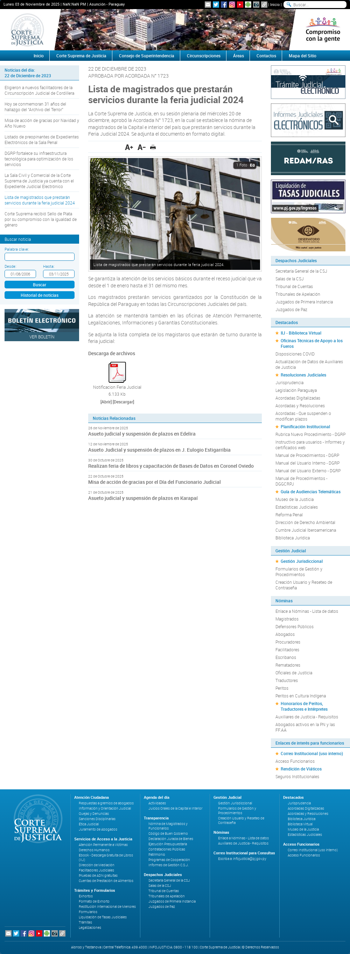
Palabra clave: (17, 249)
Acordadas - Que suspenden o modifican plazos (303, 416)
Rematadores (287, 665)
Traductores (286, 680)
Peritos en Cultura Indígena (300, 695)
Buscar (39, 284)
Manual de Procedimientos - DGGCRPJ (301, 481)
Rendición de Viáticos (301, 769)
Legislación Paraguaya (296, 390)
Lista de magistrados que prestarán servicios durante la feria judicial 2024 (40, 200)
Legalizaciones (90, 927)
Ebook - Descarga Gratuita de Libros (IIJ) (106, 857)
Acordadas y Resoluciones (300, 405)
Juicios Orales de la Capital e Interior (175, 808)
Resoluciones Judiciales (303, 375)
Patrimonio (156, 854)
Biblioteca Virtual (300, 824)
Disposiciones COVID (295, 354)
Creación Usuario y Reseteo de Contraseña (303, 584)
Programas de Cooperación (169, 860)
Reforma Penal (289, 514)
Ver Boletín (42, 336)
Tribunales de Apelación (297, 294)
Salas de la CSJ (289, 278)
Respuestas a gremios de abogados (106, 803)
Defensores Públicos (294, 626)
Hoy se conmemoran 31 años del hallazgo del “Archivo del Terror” (35, 106)
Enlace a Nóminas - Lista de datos (306, 611)
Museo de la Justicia (294, 499)
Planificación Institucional (305, 426)
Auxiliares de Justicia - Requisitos (306, 716)
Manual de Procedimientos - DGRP (307, 455)
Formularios (88, 912)
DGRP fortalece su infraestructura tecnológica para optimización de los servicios (39, 158)
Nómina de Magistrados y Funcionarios (168, 826)
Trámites (85, 922)
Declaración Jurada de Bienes (170, 839)
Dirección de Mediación (96, 865)
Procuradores (287, 642)
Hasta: (48, 266)
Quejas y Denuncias (94, 813)
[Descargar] (123, 401)
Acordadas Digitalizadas (297, 398)
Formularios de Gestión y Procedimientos (298, 571)
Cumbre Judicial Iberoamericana (305, 530)
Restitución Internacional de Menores (107, 906)
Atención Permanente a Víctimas (103, 844)
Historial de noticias (39, 295)
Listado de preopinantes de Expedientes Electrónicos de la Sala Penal (42, 139)
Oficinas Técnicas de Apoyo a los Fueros (312, 343)
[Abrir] (106, 401)
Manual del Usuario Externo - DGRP (308, 470)
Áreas (238, 55)
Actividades (157, 803)
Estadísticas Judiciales (296, 507)
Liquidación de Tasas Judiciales (103, 917)
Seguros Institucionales (297, 776)
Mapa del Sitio (302, 55)
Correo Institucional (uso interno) (312, 753)
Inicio (275, 4)
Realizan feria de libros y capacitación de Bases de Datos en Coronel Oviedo (171, 465)
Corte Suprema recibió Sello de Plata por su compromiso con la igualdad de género (41, 219)
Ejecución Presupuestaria (167, 844)
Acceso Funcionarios (295, 761)
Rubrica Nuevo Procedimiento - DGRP (310, 434)
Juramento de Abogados (98, 829)
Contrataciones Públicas (166, 849)
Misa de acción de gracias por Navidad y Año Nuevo (42, 123)
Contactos (266, 55)
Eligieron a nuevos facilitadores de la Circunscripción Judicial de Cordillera (39, 90)
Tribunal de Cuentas (294, 286)
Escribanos (285, 657)
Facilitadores (287, 649)
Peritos (281, 688)
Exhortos (86, 896)
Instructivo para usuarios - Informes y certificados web (310, 444)
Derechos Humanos (94, 850)
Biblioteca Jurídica (292, 537)
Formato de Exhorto (94, 901)
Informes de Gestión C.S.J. (168, 865)
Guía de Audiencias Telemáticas (311, 491)
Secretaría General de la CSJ (301, 271)
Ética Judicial (89, 824)
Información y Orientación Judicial (105, 808)
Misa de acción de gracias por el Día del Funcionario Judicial (154, 482)
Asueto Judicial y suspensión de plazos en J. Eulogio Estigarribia (159, 449)
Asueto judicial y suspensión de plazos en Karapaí (143, 498)
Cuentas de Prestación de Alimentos (106, 880)
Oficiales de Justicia (293, 672)
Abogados (285, 634)
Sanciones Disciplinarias (97, 819)
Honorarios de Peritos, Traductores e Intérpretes (304, 706)
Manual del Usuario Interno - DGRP (307, 463)
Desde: (10, 266)
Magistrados (287, 619)
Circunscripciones (203, 55)
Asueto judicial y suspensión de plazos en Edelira (142, 433)
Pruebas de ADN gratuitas (98, 875)
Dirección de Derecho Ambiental (305, 522)
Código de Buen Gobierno (168, 833)
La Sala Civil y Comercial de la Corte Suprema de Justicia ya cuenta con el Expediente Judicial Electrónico (39, 180)
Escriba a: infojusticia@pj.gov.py (242, 858)
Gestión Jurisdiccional (302, 561)
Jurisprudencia (289, 382)
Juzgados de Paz (291, 309)
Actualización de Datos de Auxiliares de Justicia (309, 364)
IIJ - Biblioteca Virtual (301, 333)
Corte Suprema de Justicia (81, 55)
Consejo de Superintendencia (146, 55)
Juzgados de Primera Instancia (304, 301)
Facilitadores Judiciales (96, 870)
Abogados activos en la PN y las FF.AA (305, 727)
